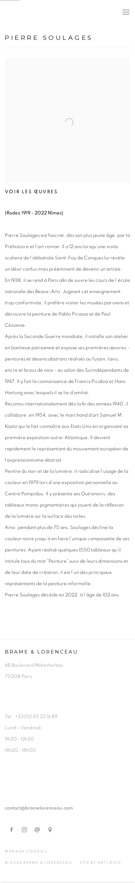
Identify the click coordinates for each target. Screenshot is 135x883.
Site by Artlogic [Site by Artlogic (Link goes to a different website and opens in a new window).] (101, 862)
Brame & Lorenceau (56, 12)
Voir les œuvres (31, 191)
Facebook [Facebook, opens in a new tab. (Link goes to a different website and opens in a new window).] (11, 830)
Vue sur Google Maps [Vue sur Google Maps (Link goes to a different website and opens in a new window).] (50, 830)
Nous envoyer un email (37, 830)
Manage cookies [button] (26, 851)
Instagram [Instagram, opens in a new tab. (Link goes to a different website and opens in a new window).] (24, 830)
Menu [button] (125, 12)
